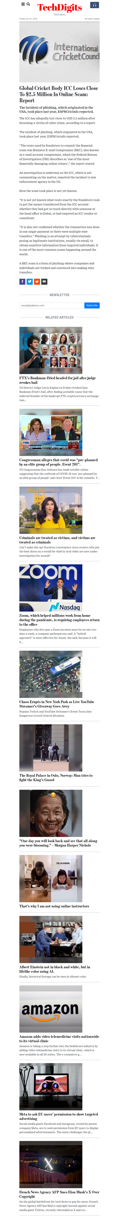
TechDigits (59, 7)
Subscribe (92, 305)
